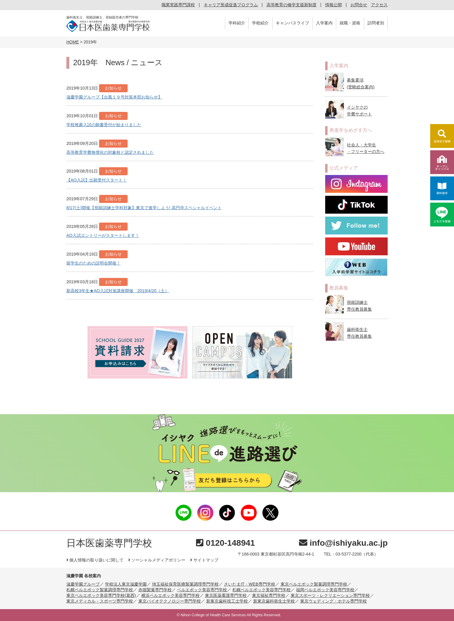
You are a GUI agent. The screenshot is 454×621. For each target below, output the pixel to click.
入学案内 (324, 23)
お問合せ (358, 4)
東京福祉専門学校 (268, 595)
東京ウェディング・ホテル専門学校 (333, 601)
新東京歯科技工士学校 (227, 601)
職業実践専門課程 (178, 4)
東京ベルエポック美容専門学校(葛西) (101, 595)
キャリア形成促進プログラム (231, 4)
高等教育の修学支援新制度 (292, 4)
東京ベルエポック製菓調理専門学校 (314, 584)
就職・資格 (349, 23)
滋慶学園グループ (83, 584)
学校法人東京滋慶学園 (126, 584)
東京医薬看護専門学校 (226, 595)
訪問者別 (375, 23)
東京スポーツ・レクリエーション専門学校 (330, 595)
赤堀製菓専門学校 (155, 589)
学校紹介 (260, 23)
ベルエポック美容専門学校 (202, 589)
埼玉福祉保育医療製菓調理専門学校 (185, 584)
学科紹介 (236, 23)
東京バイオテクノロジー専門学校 (169, 601)
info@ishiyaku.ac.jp (343, 543)
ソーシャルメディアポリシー (156, 560)
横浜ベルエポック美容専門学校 (170, 595)
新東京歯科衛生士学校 (274, 601)
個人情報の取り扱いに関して (94, 560)
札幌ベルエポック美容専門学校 (261, 589)
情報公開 (333, 4)
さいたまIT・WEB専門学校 (249, 584)
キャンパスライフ (292, 23)
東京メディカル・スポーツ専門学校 (99, 601)
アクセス (379, 4)
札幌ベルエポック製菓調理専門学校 (99, 589)
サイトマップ (204, 560)
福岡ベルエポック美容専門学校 (325, 589)
